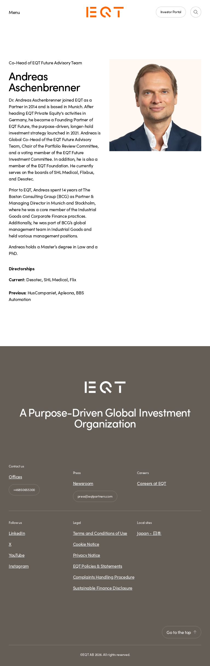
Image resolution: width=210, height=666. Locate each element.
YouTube (17, 555)
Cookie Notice (86, 544)
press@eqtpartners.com (95, 496)
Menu (14, 12)
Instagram (19, 566)
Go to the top (182, 632)
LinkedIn (17, 533)
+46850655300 (24, 489)
